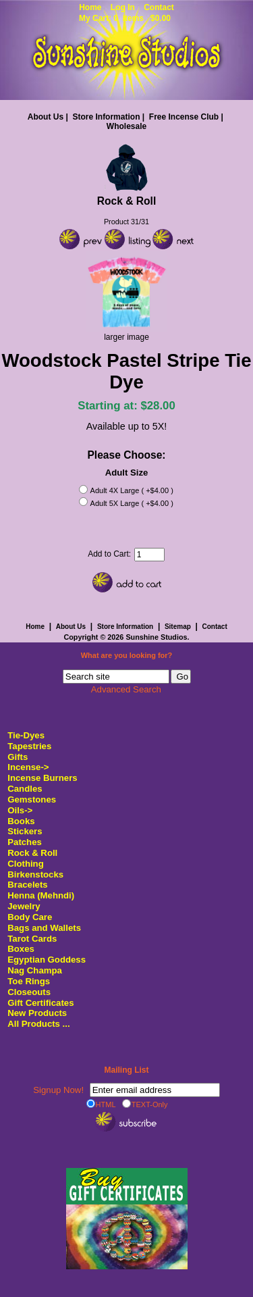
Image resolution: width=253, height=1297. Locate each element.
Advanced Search (126, 689)
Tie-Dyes (26, 735)
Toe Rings (28, 981)
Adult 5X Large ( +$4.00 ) (131, 503)
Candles (24, 789)
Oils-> (19, 810)
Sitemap (178, 626)
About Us (45, 117)
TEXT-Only (145, 1104)
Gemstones (31, 799)
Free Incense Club (184, 117)
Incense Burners (42, 778)
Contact (159, 7)
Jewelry (23, 906)
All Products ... (38, 1024)
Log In (123, 7)
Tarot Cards (32, 939)
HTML (101, 1104)
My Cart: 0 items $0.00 (125, 18)
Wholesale (126, 126)
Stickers (24, 831)
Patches (24, 842)
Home (90, 7)
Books (20, 821)
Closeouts (29, 992)
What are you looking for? (127, 656)
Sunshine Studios (156, 637)
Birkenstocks (35, 874)
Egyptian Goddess (46, 960)
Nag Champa (34, 970)
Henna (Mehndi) (40, 895)
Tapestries (29, 746)
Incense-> (28, 767)
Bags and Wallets (44, 928)
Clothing (25, 864)
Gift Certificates (40, 1003)
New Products (37, 1013)
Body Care (29, 917)
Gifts (17, 757)
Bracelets (27, 885)
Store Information (106, 117)
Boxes (20, 949)
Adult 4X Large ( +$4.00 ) (131, 491)
